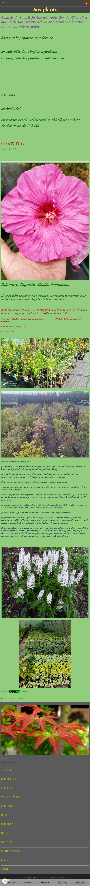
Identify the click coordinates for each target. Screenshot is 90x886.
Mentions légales (27, 878)
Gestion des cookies (40, 878)
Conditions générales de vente (58, 878)
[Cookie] (5, 881)
